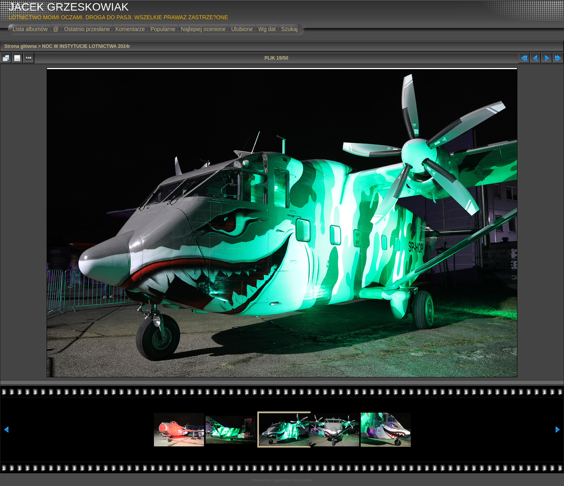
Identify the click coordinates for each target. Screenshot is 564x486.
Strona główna (20, 46)
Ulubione (242, 29)
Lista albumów (30, 29)
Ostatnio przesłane (87, 29)
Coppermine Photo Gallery (292, 480)
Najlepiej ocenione (203, 29)
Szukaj (289, 29)
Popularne (162, 29)
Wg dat (266, 29)
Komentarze (130, 29)
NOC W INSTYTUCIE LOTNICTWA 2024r (86, 46)
